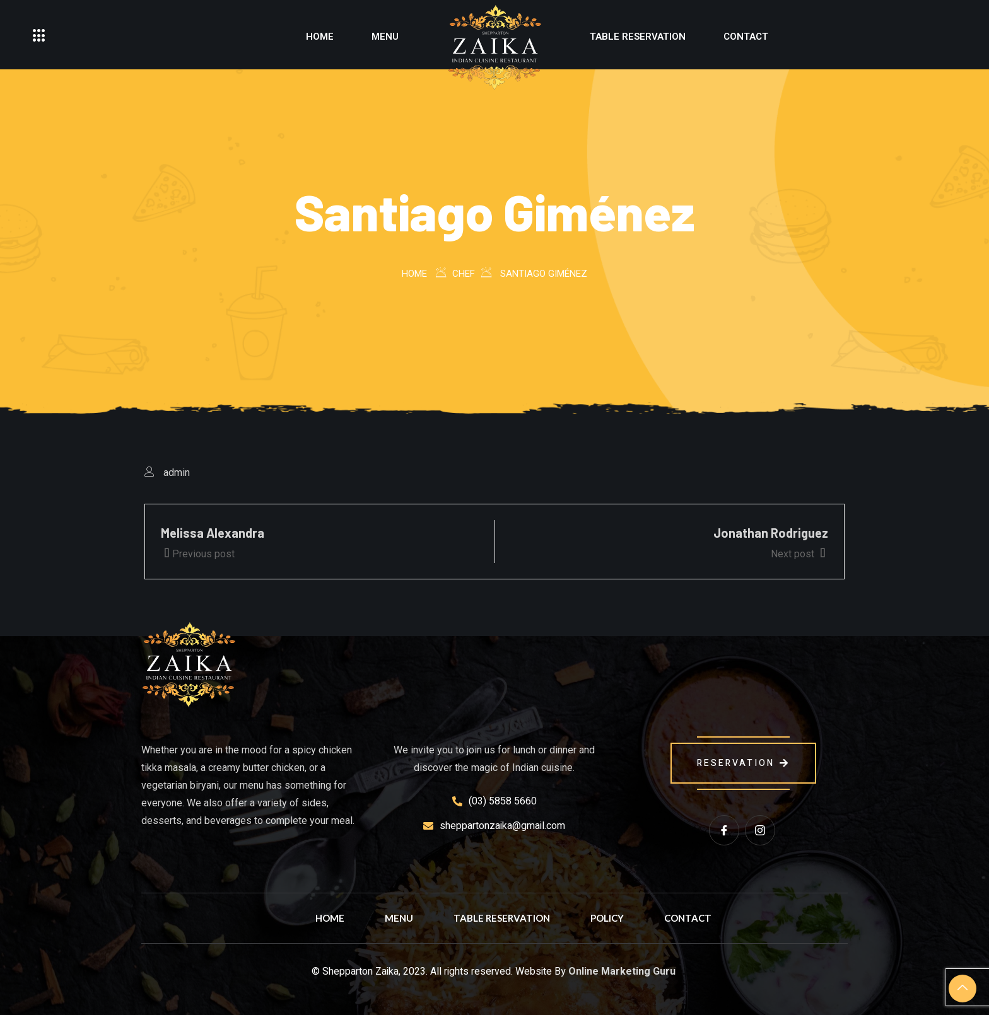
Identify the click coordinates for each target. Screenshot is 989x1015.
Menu (385, 36)
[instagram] (760, 830)
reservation (743, 763)
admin (176, 472)
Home (320, 36)
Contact (745, 36)
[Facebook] (724, 830)
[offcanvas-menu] (39, 36)
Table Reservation (638, 36)
